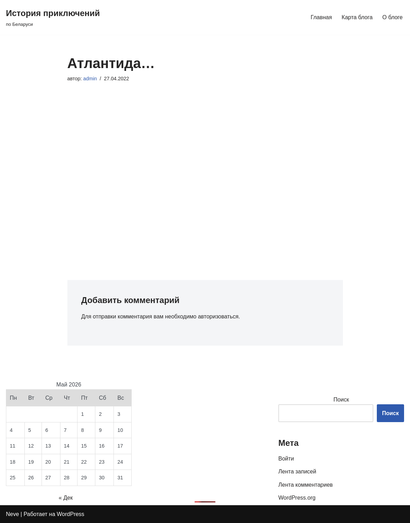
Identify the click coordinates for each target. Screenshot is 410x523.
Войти (286, 459)
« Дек (66, 498)
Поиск (341, 400)
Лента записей (297, 471)
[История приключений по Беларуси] (53, 17)
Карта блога (357, 17)
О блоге (392, 17)
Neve (12, 514)
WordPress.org (296, 498)
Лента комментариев (305, 485)
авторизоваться (218, 316)
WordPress (71, 514)
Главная (321, 17)
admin (90, 78)
